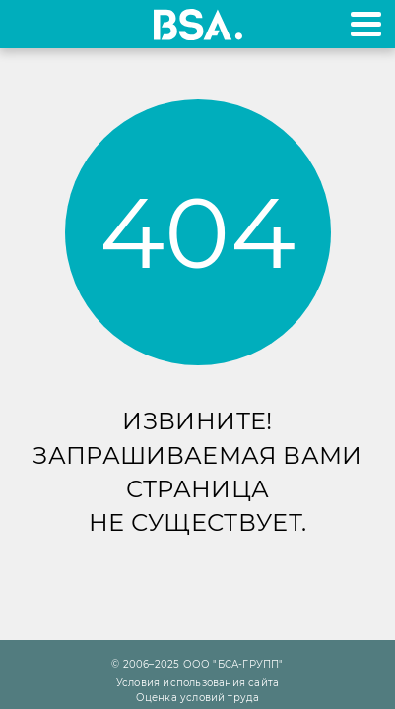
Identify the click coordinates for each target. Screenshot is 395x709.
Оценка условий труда (198, 697)
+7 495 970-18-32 (38, 24)
